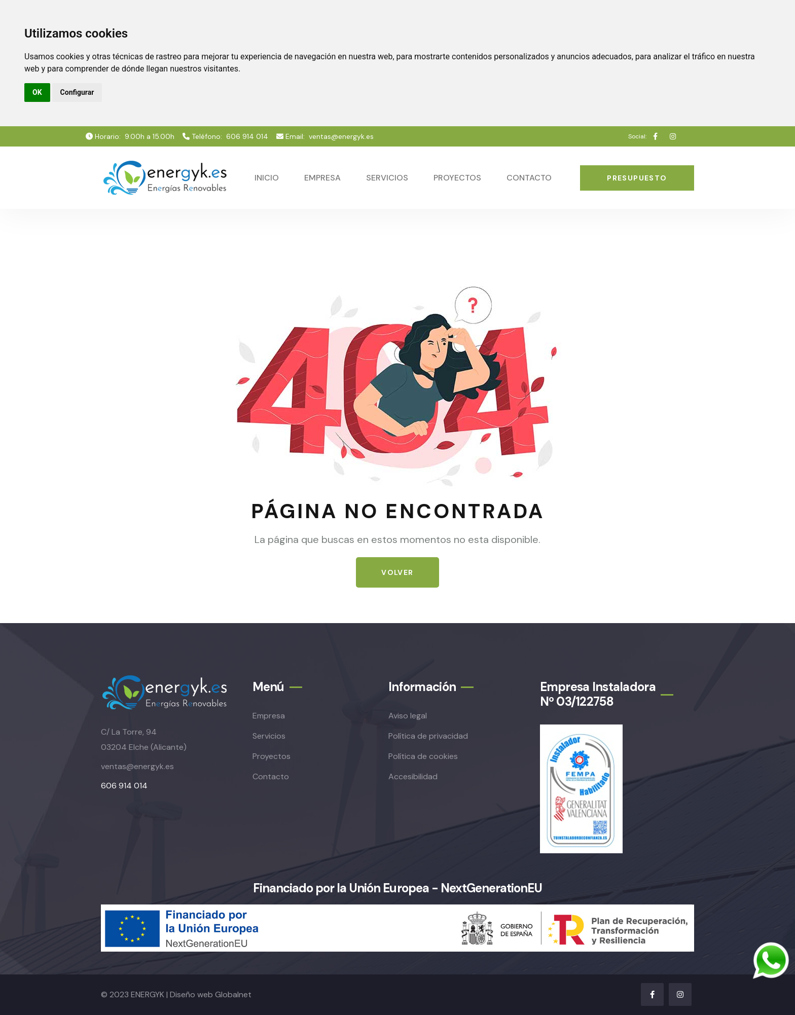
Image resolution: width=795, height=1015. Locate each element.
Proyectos (457, 177)
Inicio (267, 177)
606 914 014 (247, 136)
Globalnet (233, 994)
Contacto (529, 177)
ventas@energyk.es (341, 136)
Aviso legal (407, 715)
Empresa (322, 177)
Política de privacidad (428, 736)
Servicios (387, 177)
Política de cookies (423, 756)
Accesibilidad (413, 776)
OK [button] (37, 92)
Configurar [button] (77, 92)
